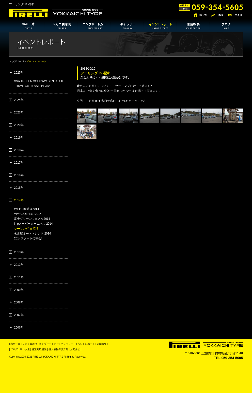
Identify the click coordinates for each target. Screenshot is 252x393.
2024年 (19, 100)
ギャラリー (67, 344)
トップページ (16, 61)
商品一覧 (15, 344)
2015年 (19, 187)
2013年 (19, 252)
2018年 (19, 150)
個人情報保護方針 (58, 349)
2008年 (19, 302)
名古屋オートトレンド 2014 (32, 233)
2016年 (19, 175)
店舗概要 (102, 344)
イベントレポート (85, 344)
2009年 (19, 290)
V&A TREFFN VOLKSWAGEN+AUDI (38, 81)
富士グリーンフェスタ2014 (32, 218)
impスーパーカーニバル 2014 (33, 223)
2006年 (19, 327)
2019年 (19, 137)
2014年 (19, 200)
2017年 (19, 162)
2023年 (19, 112)
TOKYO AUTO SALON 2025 (32, 86)
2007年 (19, 315)
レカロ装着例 (29, 344)
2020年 (19, 125)
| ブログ (13, 349)
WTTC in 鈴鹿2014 (26, 209)
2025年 (19, 72)
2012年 (19, 265)
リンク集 (24, 349)
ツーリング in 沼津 (26, 228)
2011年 (19, 277)
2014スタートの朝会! (28, 238)
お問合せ (74, 349)
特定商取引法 (39, 349)
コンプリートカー (49, 344)
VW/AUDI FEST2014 (28, 214)
